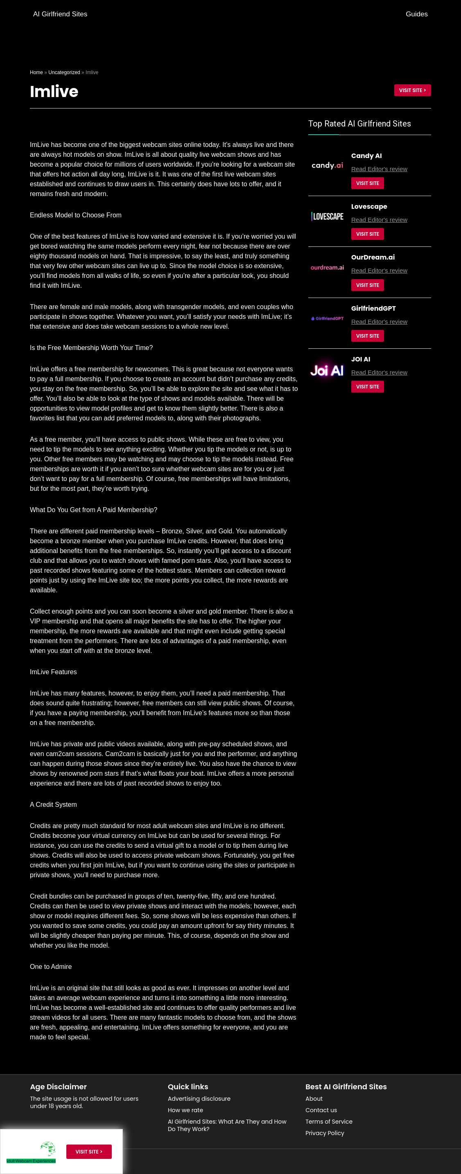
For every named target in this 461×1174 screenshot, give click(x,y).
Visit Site (367, 183)
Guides (417, 14)
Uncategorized (64, 72)
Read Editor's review (379, 168)
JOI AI (360, 359)
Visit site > (412, 90)
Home (36, 72)
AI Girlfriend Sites (60, 14)
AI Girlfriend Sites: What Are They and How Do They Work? (227, 1125)
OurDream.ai (373, 257)
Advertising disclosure (199, 1099)
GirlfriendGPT (373, 308)
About (314, 1099)
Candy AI (366, 155)
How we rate (185, 1110)
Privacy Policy (324, 1133)
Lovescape (369, 206)
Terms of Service (329, 1122)
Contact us (321, 1110)
